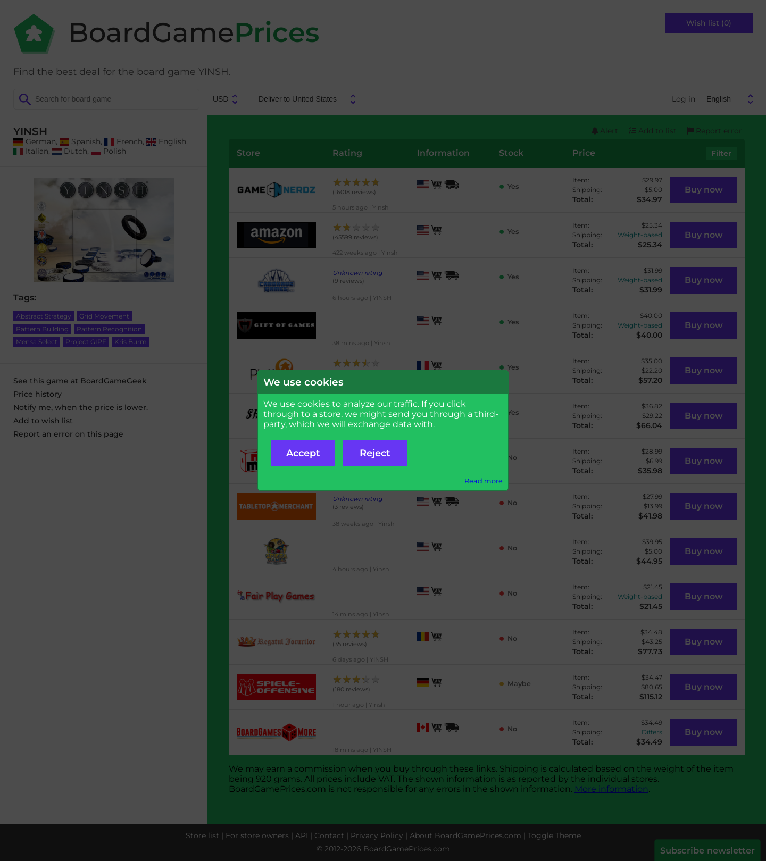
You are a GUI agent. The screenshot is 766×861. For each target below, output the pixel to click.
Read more (483, 481)
